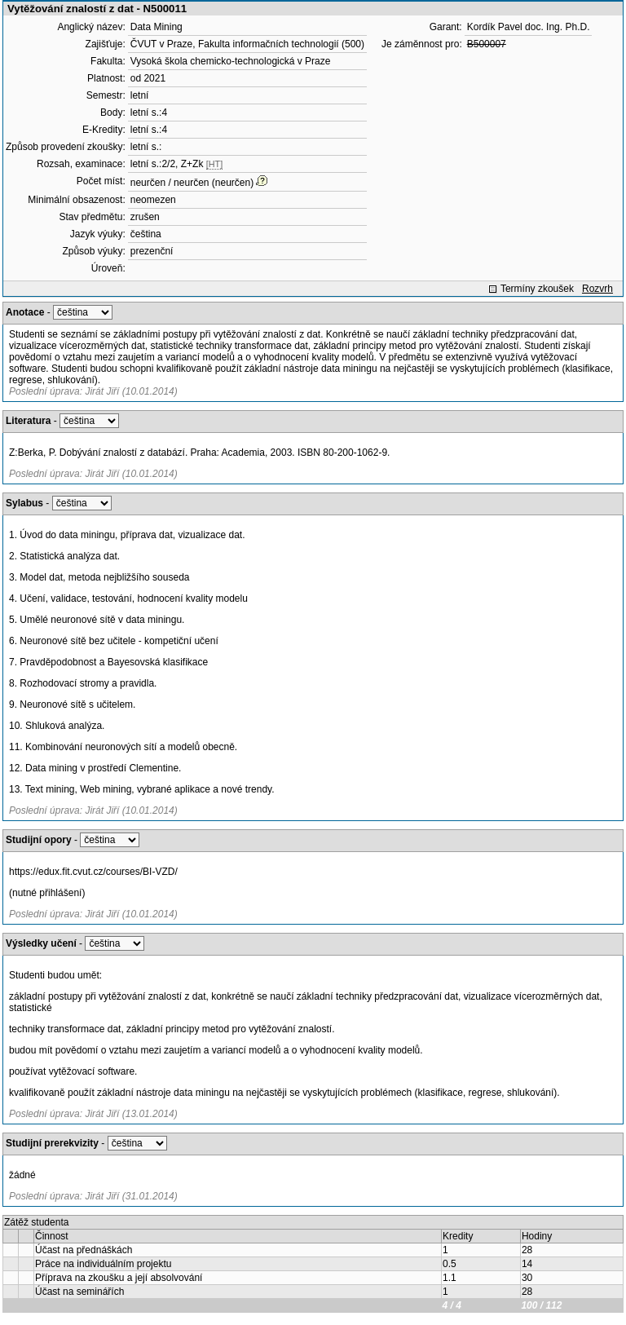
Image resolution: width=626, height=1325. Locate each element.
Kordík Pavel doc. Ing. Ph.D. (528, 27)
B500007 (486, 44)
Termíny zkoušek (537, 288)
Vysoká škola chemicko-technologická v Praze (230, 61)
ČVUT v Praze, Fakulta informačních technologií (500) (247, 44)
